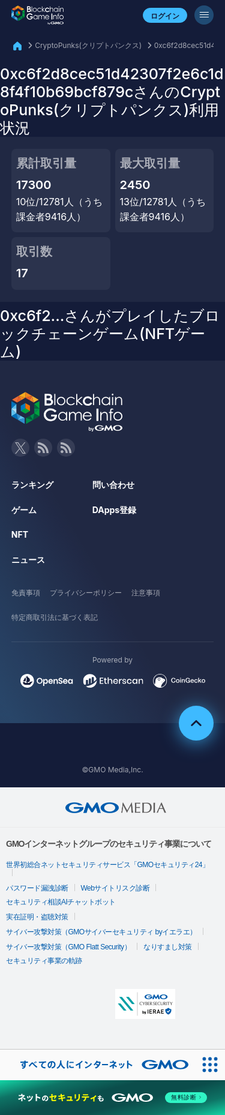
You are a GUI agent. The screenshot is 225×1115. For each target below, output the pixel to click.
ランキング (32, 484)
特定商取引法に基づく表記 (54, 617)
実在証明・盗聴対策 (37, 917)
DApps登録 (114, 510)
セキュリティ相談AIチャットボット (61, 902)
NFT (19, 534)
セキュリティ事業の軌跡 (44, 961)
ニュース (28, 559)
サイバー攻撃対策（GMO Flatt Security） (68, 947)
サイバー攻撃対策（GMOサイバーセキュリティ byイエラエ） (101, 932)
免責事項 (25, 592)
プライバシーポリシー (86, 592)
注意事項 (145, 592)
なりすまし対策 (167, 947)
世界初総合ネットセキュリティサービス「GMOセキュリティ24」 (107, 865)
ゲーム (24, 510)
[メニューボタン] (204, 15)
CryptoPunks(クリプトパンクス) (88, 45)
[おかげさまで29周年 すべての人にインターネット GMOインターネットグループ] (97, 1065)
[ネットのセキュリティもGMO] (112, 1097)
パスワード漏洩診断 (37, 888)
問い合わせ (113, 484)
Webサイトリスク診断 (115, 888)
